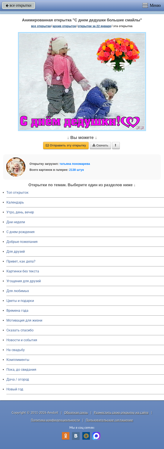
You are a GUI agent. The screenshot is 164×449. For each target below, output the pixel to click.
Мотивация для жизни (24, 320)
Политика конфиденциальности (55, 420)
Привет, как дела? (20, 261)
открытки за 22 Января (94, 26)
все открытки (18, 5)
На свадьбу (15, 350)
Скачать (100, 145)
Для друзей (15, 252)
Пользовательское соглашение (109, 420)
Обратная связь (76, 412)
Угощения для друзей (23, 281)
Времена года (17, 311)
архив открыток (64, 26)
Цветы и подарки (20, 301)
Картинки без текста (22, 271)
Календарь (15, 202)
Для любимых (17, 291)
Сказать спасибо (20, 330)
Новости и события (21, 340)
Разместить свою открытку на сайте (121, 412)
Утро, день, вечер (20, 212)
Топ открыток (17, 193)
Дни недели (15, 222)
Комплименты (17, 360)
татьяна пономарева (75, 163)
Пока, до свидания (21, 370)
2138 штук (76, 169)
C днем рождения (20, 232)
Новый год (14, 389)
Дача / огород (17, 379)
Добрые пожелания (22, 242)
